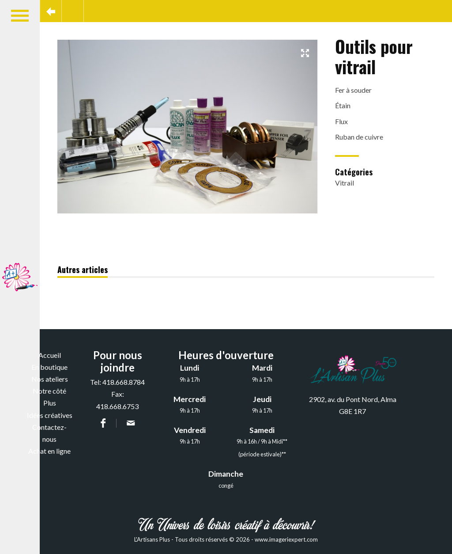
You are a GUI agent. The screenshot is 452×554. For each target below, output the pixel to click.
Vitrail (344, 182)
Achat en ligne (49, 451)
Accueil (49, 355)
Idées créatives (49, 415)
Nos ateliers (49, 379)
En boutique (49, 367)
